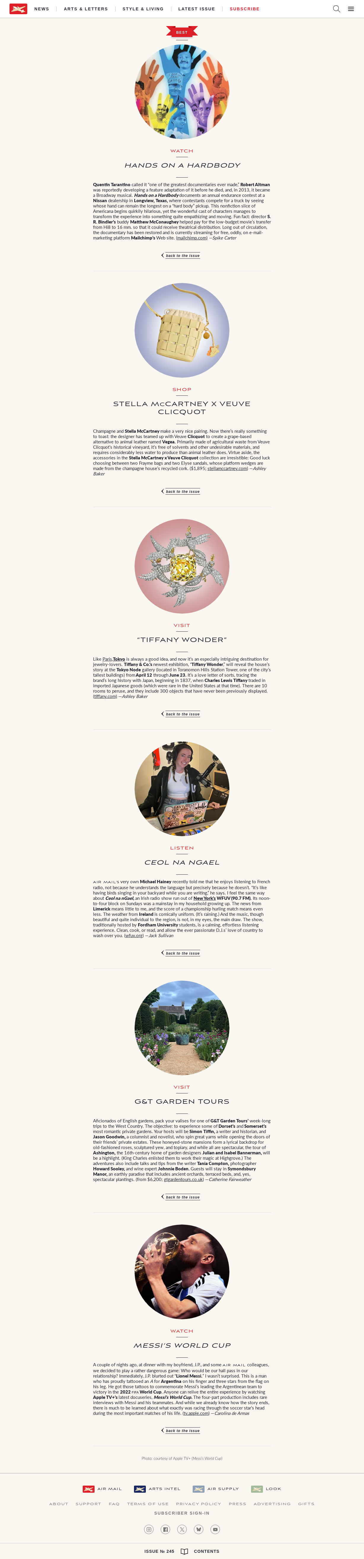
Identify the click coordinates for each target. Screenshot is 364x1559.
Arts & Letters (86, 9)
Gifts (306, 1504)
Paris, (108, 659)
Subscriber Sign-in (182, 1513)
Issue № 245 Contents (181, 1552)
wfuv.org (134, 935)
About (58, 1504)
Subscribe (245, 9)
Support (89, 1504)
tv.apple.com (196, 1413)
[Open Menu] (351, 8)
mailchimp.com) (192, 237)
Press (238, 1504)
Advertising (272, 1504)
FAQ (114, 1504)
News (41, 9)
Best (182, 32)
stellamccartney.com (227, 468)
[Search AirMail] (336, 8)
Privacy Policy (198, 1504)
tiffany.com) (105, 696)
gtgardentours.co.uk (183, 1179)
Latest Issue (196, 9)
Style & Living (143, 9)
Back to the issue (183, 256)
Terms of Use (148, 1504)
